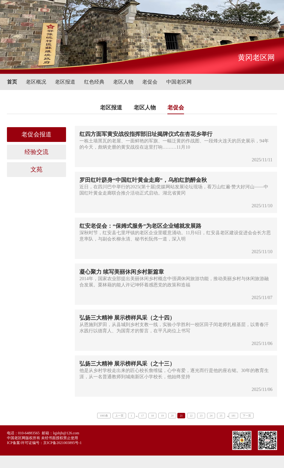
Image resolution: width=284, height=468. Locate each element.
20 (172, 415)
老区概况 (36, 82)
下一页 (247, 415)
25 (221, 415)
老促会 (149, 82)
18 (152, 415)
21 (181, 415)
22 (191, 415)
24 (211, 415)
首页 (12, 82)
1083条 (104, 415)
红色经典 (94, 82)
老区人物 (123, 82)
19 (162, 415)
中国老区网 (179, 82)
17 (142, 415)
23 (201, 415)
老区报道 (65, 82)
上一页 (119, 415)
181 (233, 415)
